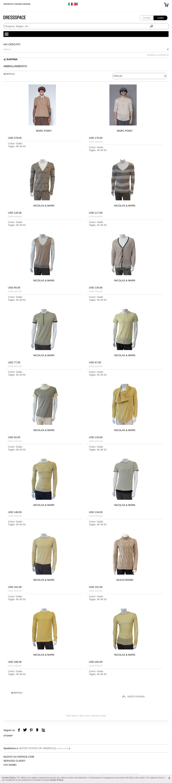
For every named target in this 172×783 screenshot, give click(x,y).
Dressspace (18, 18)
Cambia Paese (62, 748)
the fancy (37, 730)
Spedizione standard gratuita (16, 4)
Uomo (160, 18)
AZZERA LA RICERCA (158, 55)
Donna (146, 18)
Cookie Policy (9, 777)
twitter (25, 730)
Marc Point (84, 715)
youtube (42, 730)
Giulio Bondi (71, 715)
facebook (19, 730)
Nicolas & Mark (99, 715)
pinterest (31, 730)
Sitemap (8, 736)
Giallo (7, 49)
